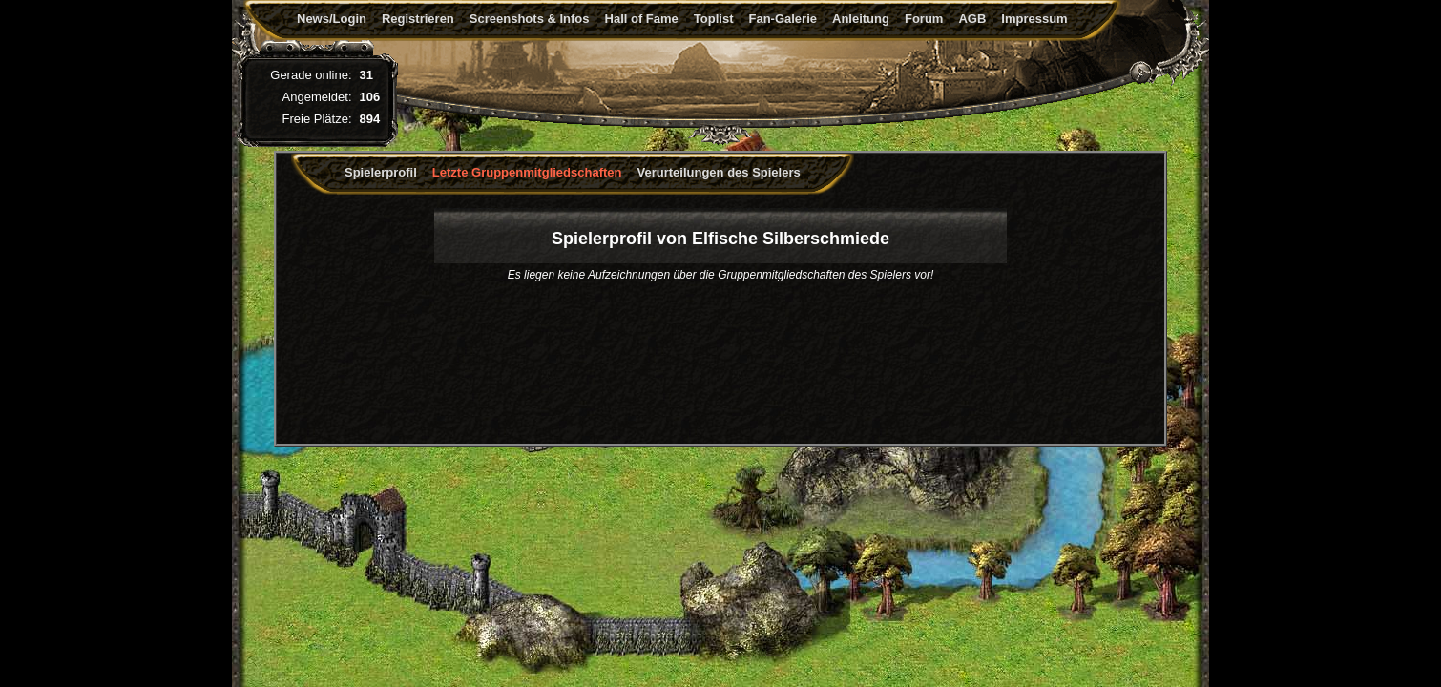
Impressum (1034, 18)
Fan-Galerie (782, 18)
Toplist (714, 18)
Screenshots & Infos (530, 18)
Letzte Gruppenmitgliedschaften (527, 172)
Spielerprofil (381, 172)
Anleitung (860, 18)
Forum (924, 18)
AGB (972, 18)
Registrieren (418, 18)
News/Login (331, 18)
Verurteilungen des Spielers (719, 172)
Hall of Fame (642, 18)
